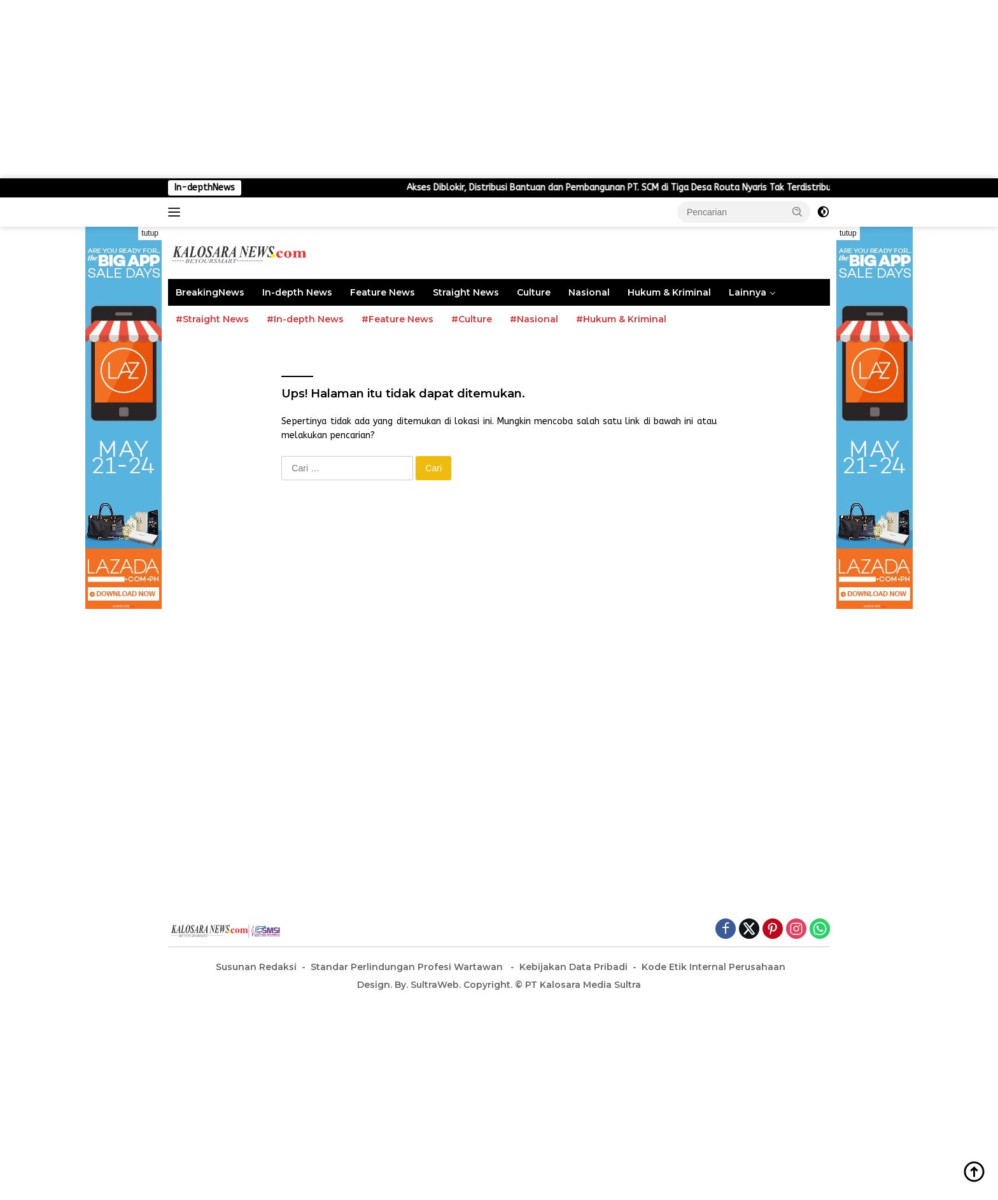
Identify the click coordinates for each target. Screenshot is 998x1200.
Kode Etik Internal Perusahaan (713, 967)
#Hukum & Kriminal (621, 319)
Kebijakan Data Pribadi (573, 967)
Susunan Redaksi (256, 967)
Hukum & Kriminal (669, 292)
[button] (797, 211)
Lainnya (747, 292)
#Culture (471, 319)
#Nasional (534, 319)
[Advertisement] (382, 89)
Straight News (466, 292)
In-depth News (297, 292)
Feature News (382, 292)
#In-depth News (305, 319)
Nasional (589, 292)
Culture (534, 292)
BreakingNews (210, 292)
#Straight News (212, 319)
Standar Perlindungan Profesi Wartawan (408, 967)
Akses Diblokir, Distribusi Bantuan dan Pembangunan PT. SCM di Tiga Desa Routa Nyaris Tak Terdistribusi (665, 187)
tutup (149, 233)
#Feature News (397, 319)
